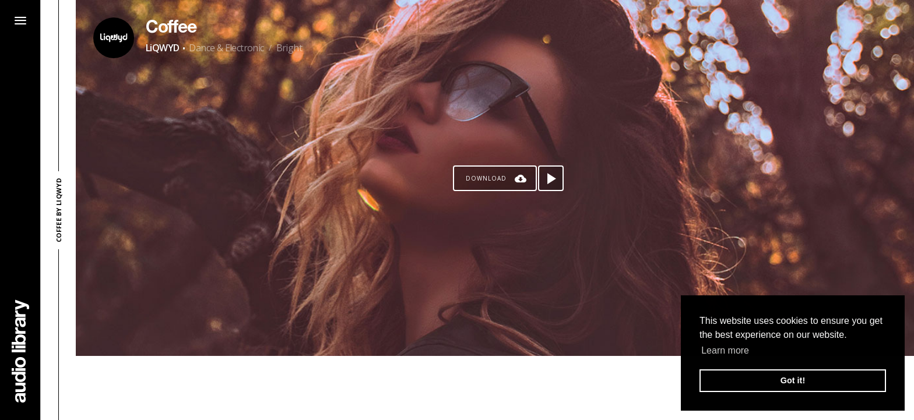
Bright (289, 47)
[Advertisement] (495, 388)
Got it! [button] (793, 380)
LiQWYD (162, 47)
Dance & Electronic (226, 47)
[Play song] (551, 178)
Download (486, 178)
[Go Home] (20, 351)
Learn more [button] (725, 350)
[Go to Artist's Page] (113, 37)
